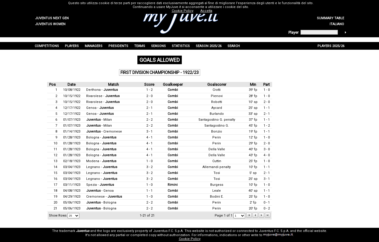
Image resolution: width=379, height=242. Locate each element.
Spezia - (100, 185)
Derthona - (102, 90)
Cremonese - (104, 197)
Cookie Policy (189, 239)
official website (314, 231)
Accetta (206, 11)
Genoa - (100, 108)
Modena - (101, 161)
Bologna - (101, 137)
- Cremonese (104, 131)
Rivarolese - (103, 96)
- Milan (99, 120)
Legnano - (101, 167)
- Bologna (101, 202)
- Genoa (100, 191)
